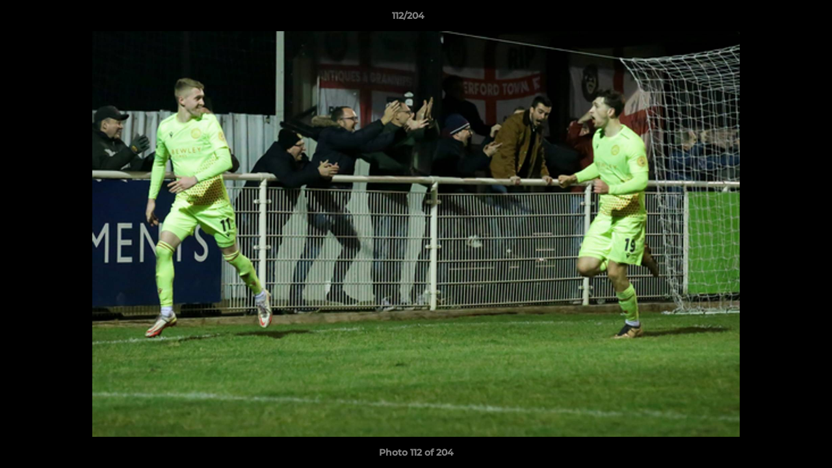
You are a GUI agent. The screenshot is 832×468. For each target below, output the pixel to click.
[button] (777, 19)
